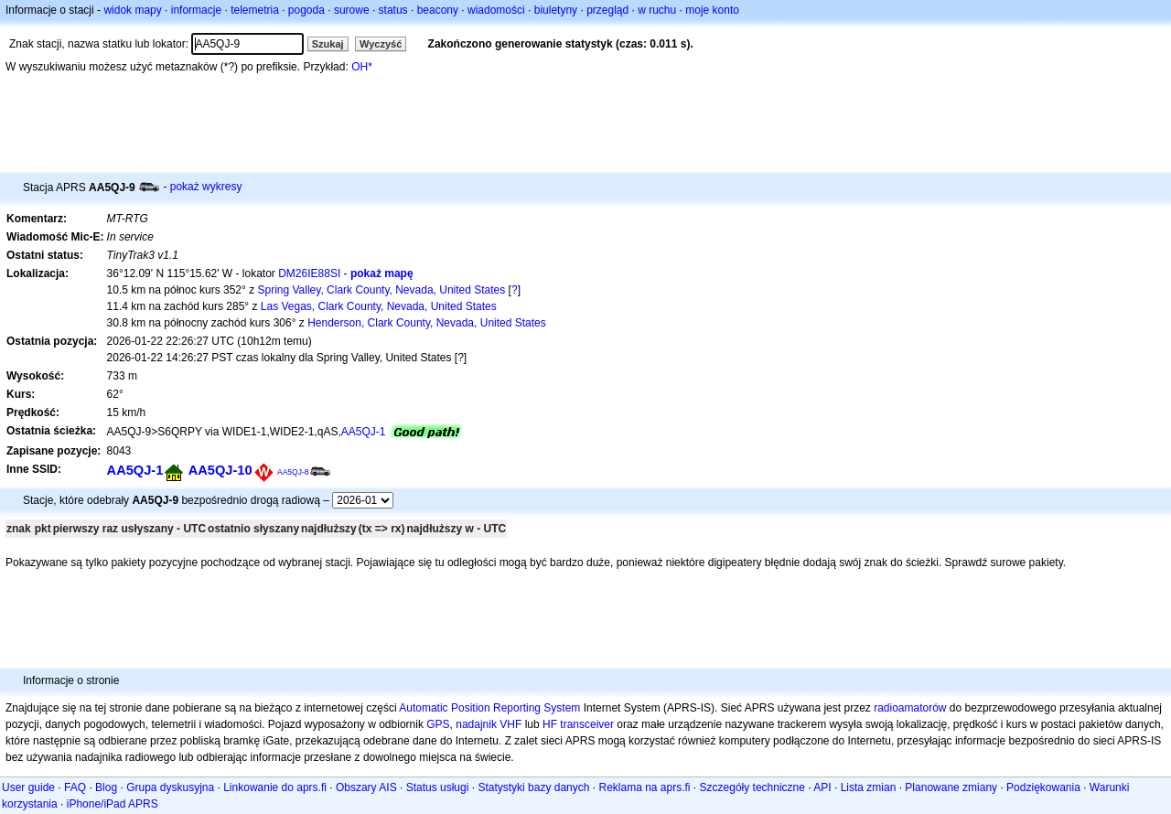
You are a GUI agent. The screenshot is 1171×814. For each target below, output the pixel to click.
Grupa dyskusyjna (170, 787)
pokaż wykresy (206, 186)
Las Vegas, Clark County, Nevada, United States (379, 306)
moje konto (712, 10)
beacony (437, 10)
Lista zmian (869, 787)
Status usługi (437, 787)
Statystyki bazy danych (533, 787)
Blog (106, 787)
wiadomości (496, 10)
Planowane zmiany (951, 787)
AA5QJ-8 (293, 472)
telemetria (255, 10)
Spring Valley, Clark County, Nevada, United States (381, 290)
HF (550, 724)
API (822, 787)
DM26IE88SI (309, 273)
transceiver (587, 724)
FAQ (75, 787)
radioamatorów (910, 708)
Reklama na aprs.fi (644, 787)
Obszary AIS (366, 787)
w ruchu (657, 10)
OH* (361, 66)
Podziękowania (1043, 787)
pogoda (306, 10)
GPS (437, 724)
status (393, 10)
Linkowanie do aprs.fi (275, 787)
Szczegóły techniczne (752, 787)
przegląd (607, 10)
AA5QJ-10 (220, 470)
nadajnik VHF (488, 724)
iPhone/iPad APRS (112, 804)
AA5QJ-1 (363, 431)
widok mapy (132, 10)
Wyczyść (381, 43)
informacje (196, 10)
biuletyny (555, 10)
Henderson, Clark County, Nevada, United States (426, 322)
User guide (28, 787)
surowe (352, 10)
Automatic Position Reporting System (489, 708)
